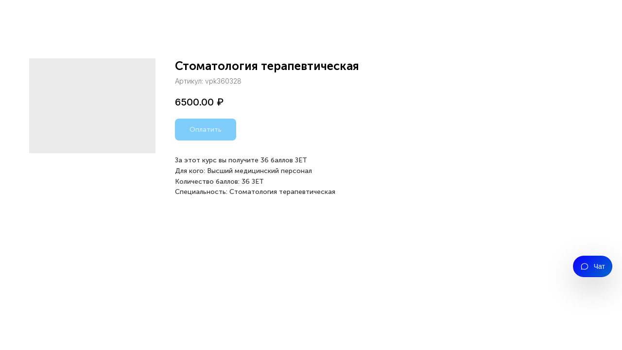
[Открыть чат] (592, 266)
